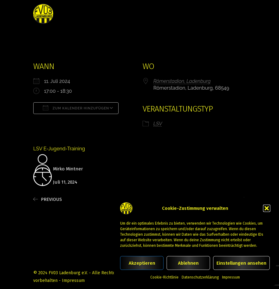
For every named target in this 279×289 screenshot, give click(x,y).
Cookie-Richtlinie (164, 277)
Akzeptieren (142, 263)
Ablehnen (188, 263)
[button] (267, 208)
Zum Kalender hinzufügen (76, 108)
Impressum (231, 277)
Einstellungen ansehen (241, 263)
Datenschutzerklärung (200, 277)
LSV (157, 124)
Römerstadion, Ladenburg (182, 81)
